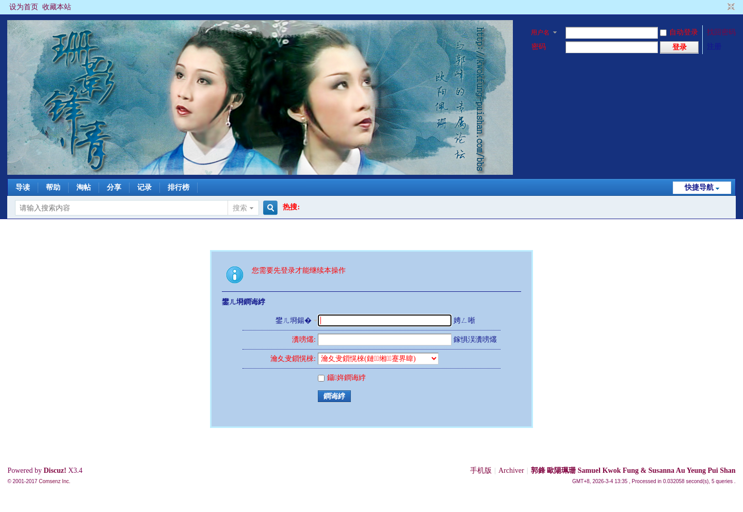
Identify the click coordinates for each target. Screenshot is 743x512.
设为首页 (23, 7)
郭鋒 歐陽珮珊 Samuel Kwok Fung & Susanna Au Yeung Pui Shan (633, 470)
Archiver (511, 470)
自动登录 (679, 32)
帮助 (53, 187)
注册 (714, 47)
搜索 (240, 208)
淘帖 (83, 187)
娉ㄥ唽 (464, 320)
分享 (114, 187)
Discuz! (54, 470)
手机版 (481, 470)
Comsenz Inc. (54, 481)
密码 (538, 47)
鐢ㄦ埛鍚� (294, 320)
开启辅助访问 (721, 7)
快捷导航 (699, 187)
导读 (22, 187)
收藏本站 (56, 7)
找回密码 (721, 32)
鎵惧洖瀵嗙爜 (475, 339)
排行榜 (178, 187)
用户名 (540, 32)
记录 (144, 187)
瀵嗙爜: (304, 339)
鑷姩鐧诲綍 (342, 378)
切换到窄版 (730, 7)
